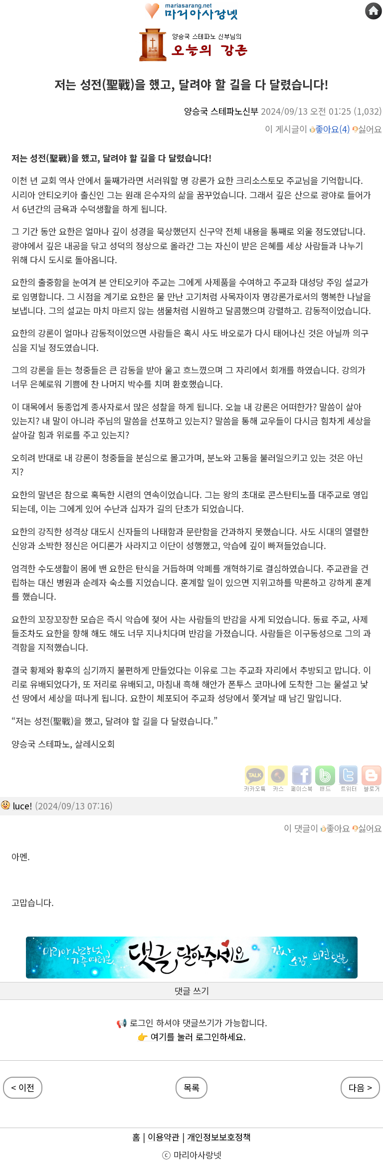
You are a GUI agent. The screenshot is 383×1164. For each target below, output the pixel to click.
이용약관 (164, 1137)
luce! (22, 805)
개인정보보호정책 (219, 1137)
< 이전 (22, 1087)
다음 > (360, 1087)
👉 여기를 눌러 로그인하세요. (191, 1036)
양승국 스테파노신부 (221, 111)
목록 (191, 1087)
